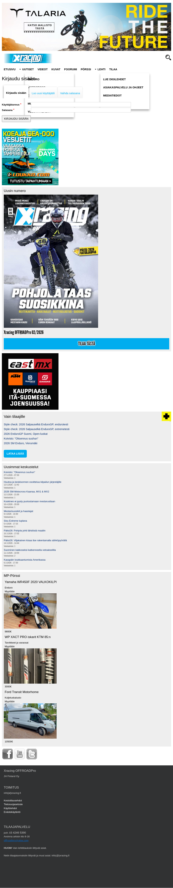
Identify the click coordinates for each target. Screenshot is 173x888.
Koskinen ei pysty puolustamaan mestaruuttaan (29, 501)
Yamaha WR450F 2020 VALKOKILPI (31, 582)
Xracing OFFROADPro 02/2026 (24, 332)
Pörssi (86, 69)
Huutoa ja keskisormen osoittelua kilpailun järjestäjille (32, 482)
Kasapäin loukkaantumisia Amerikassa (24, 559)
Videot (43, 69)
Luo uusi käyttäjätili (43, 93)
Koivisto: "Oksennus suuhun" (21, 438)
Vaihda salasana (70, 93)
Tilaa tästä (86, 344)
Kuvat (56, 69)
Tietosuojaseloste (13, 804)
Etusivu (9, 69)
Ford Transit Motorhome (22, 692)
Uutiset (28, 69)
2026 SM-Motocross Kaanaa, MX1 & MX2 (26, 491)
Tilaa (113, 69)
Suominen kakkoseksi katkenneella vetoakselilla (30, 550)
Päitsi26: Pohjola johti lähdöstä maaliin (24, 530)
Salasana (7, 110)
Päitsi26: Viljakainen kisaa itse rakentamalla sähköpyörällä (35, 540)
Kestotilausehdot (13, 800)
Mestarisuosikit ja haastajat (18, 511)
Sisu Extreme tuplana (15, 520)
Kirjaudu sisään (16, 92)
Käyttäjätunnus (11, 104)
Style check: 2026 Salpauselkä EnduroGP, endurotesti (36, 424)
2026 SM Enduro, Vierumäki (20, 443)
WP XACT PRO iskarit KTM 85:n (28, 637)
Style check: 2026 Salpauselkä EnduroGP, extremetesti (36, 429)
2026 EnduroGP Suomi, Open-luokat (26, 433)
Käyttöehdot (10, 808)
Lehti (101, 69)
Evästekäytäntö (12, 812)
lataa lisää (15, 453)
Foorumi (70, 69)
